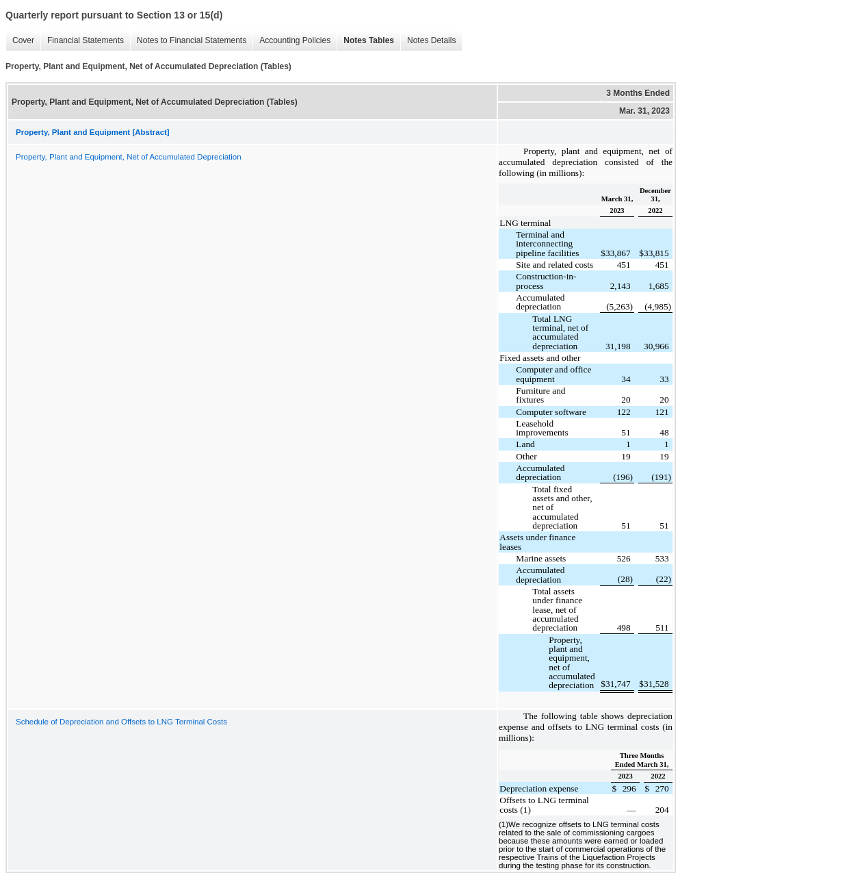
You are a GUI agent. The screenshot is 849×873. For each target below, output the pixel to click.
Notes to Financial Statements (191, 40)
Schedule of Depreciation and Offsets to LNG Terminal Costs (121, 722)
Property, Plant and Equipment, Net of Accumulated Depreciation (128, 157)
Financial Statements (85, 40)
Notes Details (431, 40)
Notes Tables (368, 40)
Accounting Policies (294, 40)
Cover (23, 40)
